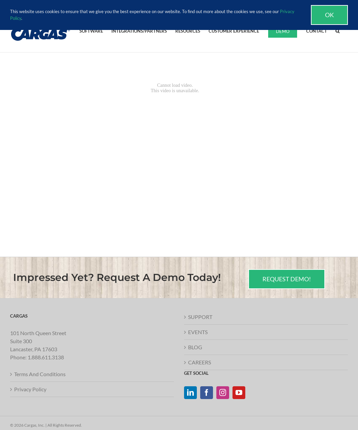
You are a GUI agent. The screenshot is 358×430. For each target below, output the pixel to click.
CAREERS (199, 362)
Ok (329, 15)
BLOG (195, 347)
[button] (337, 30)
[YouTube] (238, 392)
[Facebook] (206, 392)
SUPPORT (200, 317)
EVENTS (198, 332)
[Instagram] (222, 392)
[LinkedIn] (190, 392)
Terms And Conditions (40, 374)
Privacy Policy (30, 389)
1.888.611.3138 (46, 357)
